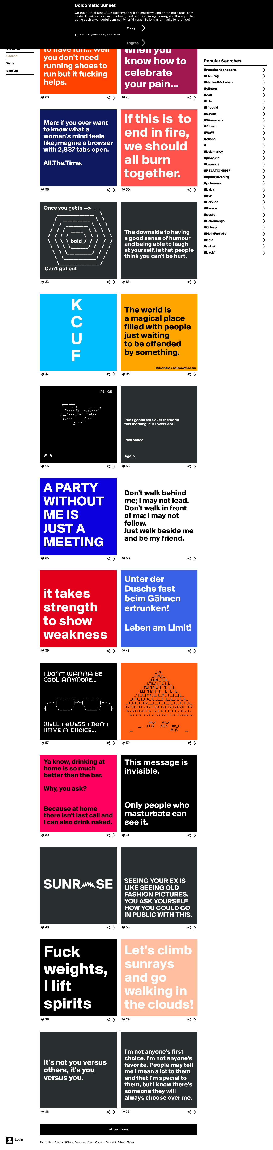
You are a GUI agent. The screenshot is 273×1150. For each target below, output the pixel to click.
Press (90, 1142)
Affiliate (69, 1142)
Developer (80, 1142)
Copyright (111, 1142)
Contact (99, 1142)
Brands (59, 1142)
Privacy (121, 1142)
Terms (130, 1142)
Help (50, 1142)
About (43, 1142)
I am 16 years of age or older (100, 34)
